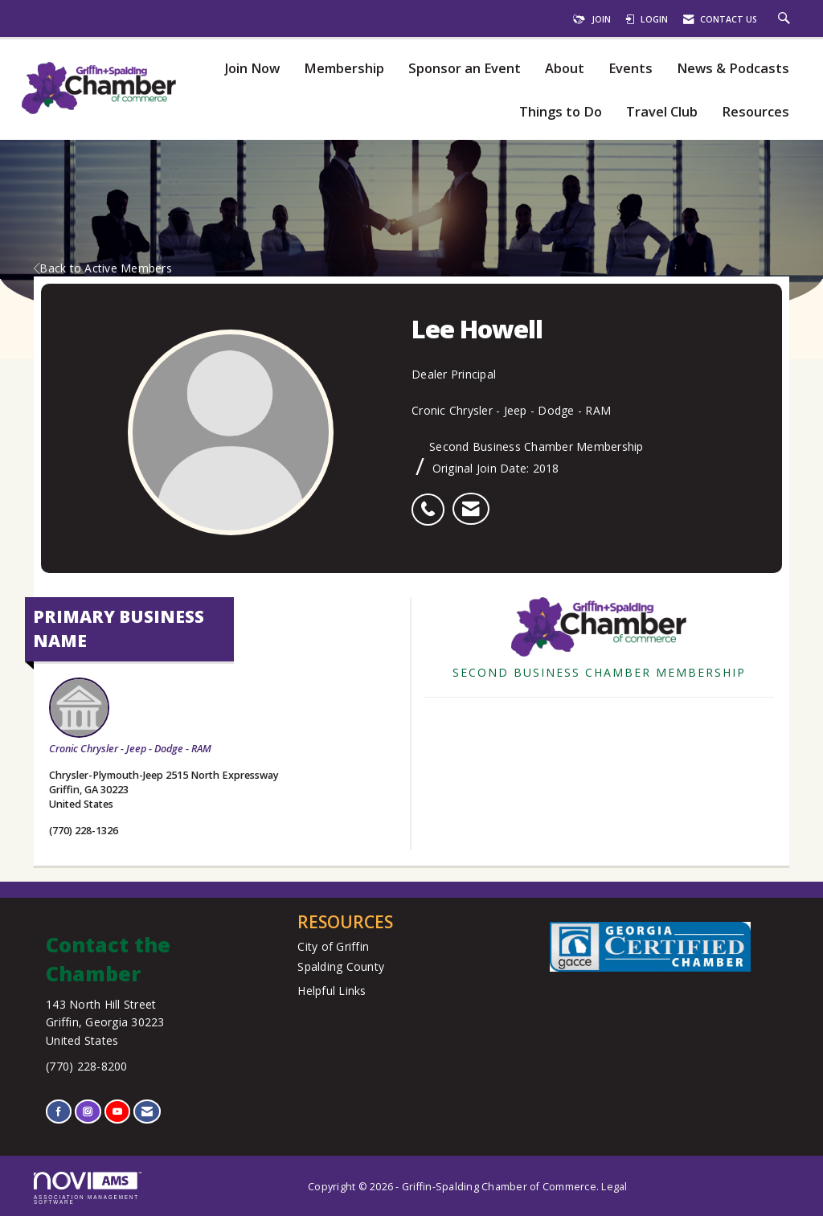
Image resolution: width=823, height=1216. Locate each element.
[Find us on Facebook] (59, 1111)
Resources (755, 112)
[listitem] (432, 501)
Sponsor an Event (464, 68)
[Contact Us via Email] (147, 1111)
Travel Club (662, 112)
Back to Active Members (103, 268)
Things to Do (560, 112)
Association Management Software (87, 1189)
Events (630, 68)
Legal (614, 1186)
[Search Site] (786, 19)
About (564, 68)
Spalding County (340, 966)
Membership (344, 68)
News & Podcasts (733, 68)
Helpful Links (331, 990)
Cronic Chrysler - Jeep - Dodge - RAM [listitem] (130, 716)
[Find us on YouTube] (117, 1111)
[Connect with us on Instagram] (87, 1111)
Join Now (252, 68)
